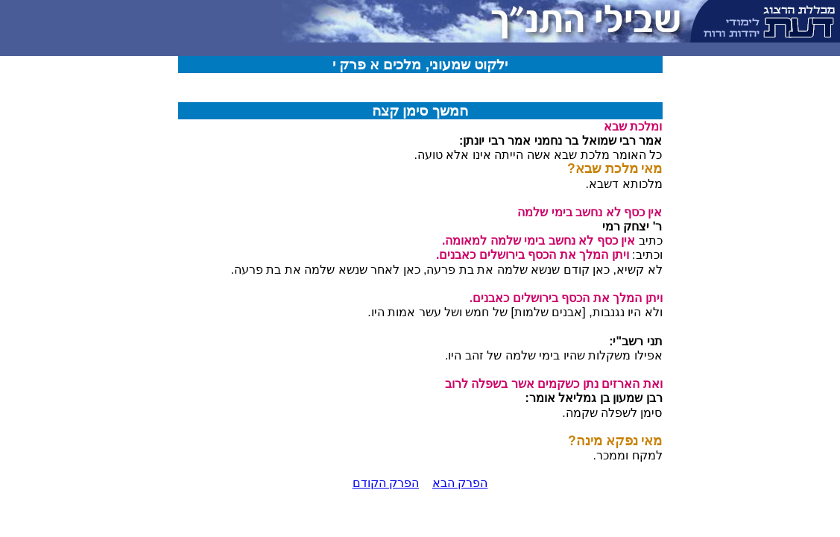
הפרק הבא (459, 483)
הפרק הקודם (386, 483)
